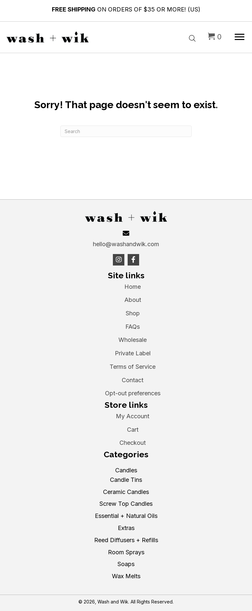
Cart (132, 429)
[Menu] (239, 37)
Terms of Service (133, 366)
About (132, 299)
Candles (126, 470)
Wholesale (132, 339)
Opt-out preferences (132, 393)
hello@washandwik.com (126, 244)
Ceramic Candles (126, 491)
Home (132, 286)
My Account (132, 416)
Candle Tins (126, 479)
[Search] (126, 131)
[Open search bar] (192, 37)
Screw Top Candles (126, 503)
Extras (126, 527)
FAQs (132, 326)
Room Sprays (126, 552)
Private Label (133, 353)
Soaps (126, 564)
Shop (133, 313)
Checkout (132, 442)
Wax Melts (126, 576)
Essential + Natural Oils (126, 515)
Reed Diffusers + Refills (126, 540)
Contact (132, 380)
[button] (118, 260)
